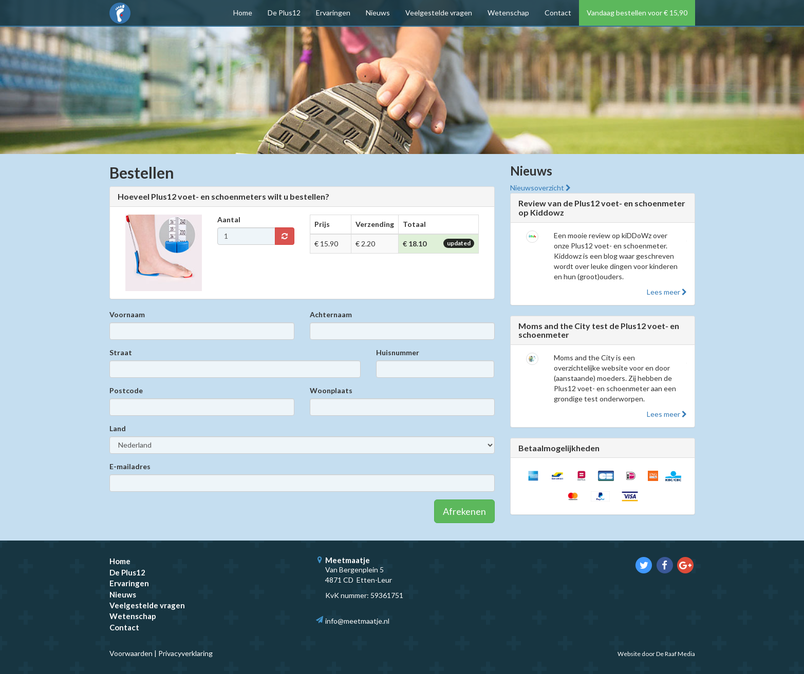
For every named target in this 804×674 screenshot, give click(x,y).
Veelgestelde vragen (438, 12)
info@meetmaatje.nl (357, 621)
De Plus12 (284, 12)
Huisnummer (397, 352)
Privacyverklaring (185, 653)
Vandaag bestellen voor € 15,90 (637, 12)
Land (117, 428)
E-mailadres (130, 466)
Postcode (126, 390)
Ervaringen (333, 12)
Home (242, 12)
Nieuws (378, 12)
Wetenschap (508, 12)
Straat (120, 352)
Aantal (228, 219)
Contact (558, 12)
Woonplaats (331, 390)
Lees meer (667, 291)
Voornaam (127, 314)
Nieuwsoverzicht (540, 187)
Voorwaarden (131, 653)
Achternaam (331, 314)
